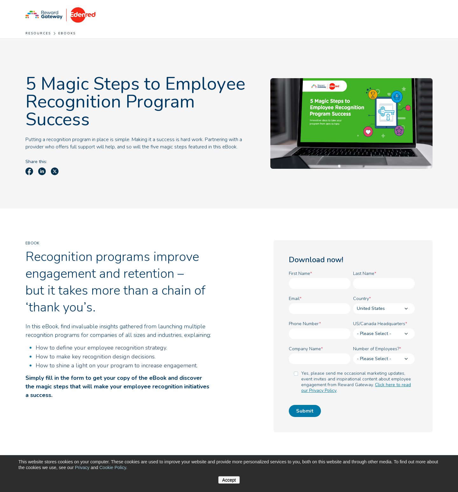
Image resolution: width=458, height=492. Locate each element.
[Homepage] (60, 14)
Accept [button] (229, 479)
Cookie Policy (112, 467)
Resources (38, 33)
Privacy (82, 467)
